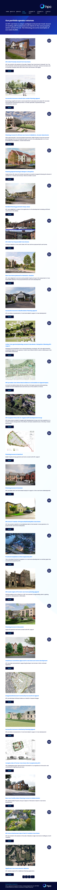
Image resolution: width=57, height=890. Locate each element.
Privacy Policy (8, 884)
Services (18, 12)
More (9, 71)
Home (7, 11)
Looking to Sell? (40, 12)
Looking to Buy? (32, 12)
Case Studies (24, 12)
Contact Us (48, 12)
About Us (12, 12)
